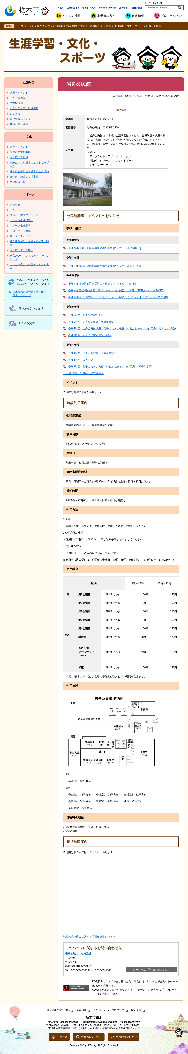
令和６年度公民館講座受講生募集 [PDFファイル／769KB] (102, 283)
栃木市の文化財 (19, 157)
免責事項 (81, 1010)
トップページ (23, 26)
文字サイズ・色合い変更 (130, 8)
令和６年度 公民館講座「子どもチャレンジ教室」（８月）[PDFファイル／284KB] (116, 290)
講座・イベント (19, 92)
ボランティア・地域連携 (24, 108)
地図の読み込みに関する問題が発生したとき (89, 936)
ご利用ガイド (73, 8)
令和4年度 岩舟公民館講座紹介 (83, 373)
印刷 (119, 95)
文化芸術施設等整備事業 (24, 176)
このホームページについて (109, 1010)
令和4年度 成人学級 (80, 359)
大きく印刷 (135, 95)
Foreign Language (107, 8)
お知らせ (15, 204)
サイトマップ (88, 8)
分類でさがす (42, 26)
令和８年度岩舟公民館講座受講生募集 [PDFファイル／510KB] (104, 248)
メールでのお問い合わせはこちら (151, 969)
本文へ (61, 8)
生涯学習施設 (17, 97)
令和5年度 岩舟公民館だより (86, 315)
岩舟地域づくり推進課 (78, 953)
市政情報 (58, 26)
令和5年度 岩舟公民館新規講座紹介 (90, 335)
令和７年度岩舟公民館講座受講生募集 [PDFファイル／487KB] (104, 266)
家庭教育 (15, 113)
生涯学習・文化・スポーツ (129, 26)
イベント (15, 209)
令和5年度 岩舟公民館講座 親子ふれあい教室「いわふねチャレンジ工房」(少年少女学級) (122, 328)
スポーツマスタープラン (24, 215)
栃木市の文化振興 (20, 152)
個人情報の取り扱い (58, 1010)
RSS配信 (136, 1010)
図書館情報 (16, 103)
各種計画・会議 (19, 124)
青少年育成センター (21, 119)
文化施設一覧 (17, 182)
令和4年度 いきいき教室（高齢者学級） (92, 353)
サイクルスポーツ (20, 236)
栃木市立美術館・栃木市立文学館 (29, 171)
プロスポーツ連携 (20, 231)
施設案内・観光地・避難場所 (83, 26)
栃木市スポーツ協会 (21, 250)
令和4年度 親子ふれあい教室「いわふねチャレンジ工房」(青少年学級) (110, 366)
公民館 (107, 26)
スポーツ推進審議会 (21, 220)
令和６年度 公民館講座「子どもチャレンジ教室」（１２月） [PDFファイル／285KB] (118, 297)
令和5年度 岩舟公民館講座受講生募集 (91, 321)
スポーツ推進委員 (20, 225)
